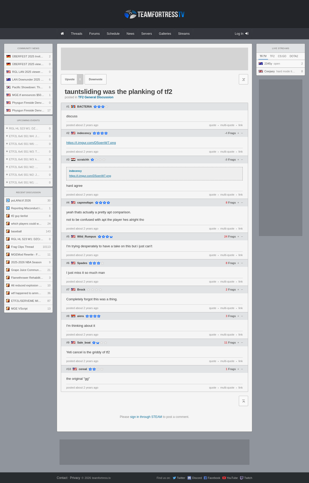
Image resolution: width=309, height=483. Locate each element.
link (240, 125)
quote (212, 125)
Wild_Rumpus (86, 236)
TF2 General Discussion (95, 97)
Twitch (248, 477)
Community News (28, 48)
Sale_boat (84, 342)
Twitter (181, 477)
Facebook (214, 477)
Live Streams (280, 48)
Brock (81, 289)
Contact (62, 478)
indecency (84, 133)
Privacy (75, 478)
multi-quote (227, 125)
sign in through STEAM (146, 417)
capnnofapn (85, 202)
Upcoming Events (28, 120)
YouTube (232, 477)
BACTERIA (84, 106)
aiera (80, 316)
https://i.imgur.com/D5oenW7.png (91, 143)
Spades (82, 263)
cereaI (83, 369)
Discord (197, 477)
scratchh (83, 159)
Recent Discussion (28, 192)
